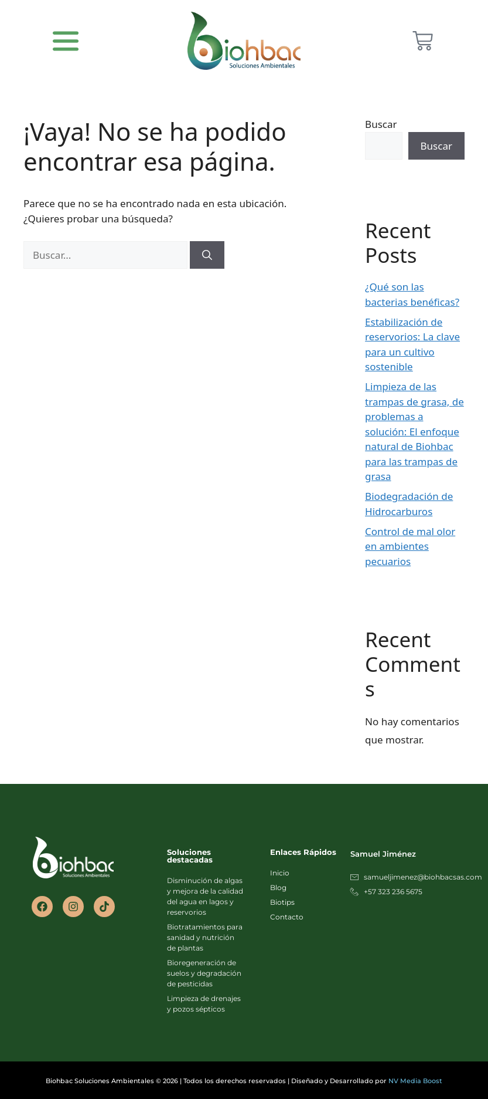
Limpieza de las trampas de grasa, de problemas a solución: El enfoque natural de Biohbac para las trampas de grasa (414, 431)
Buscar (381, 124)
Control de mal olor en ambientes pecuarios (410, 546)
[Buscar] (207, 255)
